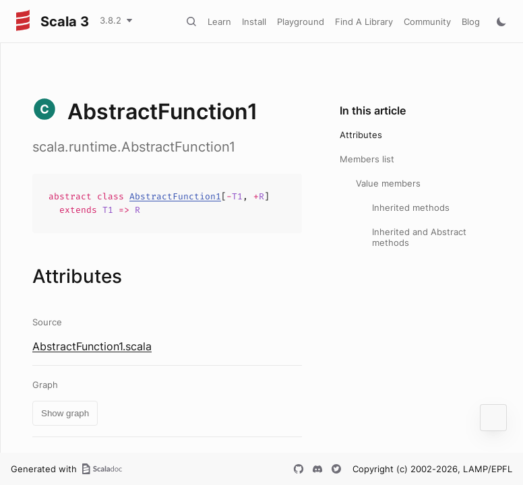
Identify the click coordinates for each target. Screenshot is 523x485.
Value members (388, 183)
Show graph (65, 413)
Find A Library (364, 21)
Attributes (361, 134)
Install (254, 21)
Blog (471, 21)
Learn (219, 21)
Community (427, 21)
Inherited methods (411, 207)
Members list (367, 159)
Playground (300, 21)
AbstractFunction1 (175, 196)
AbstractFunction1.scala (92, 346)
